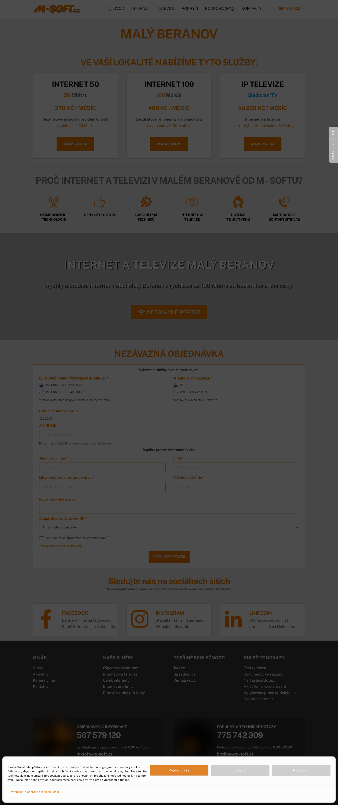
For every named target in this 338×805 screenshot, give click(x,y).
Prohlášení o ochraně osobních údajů (34, 792)
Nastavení (301, 770)
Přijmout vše (179, 770)
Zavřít (240, 770)
